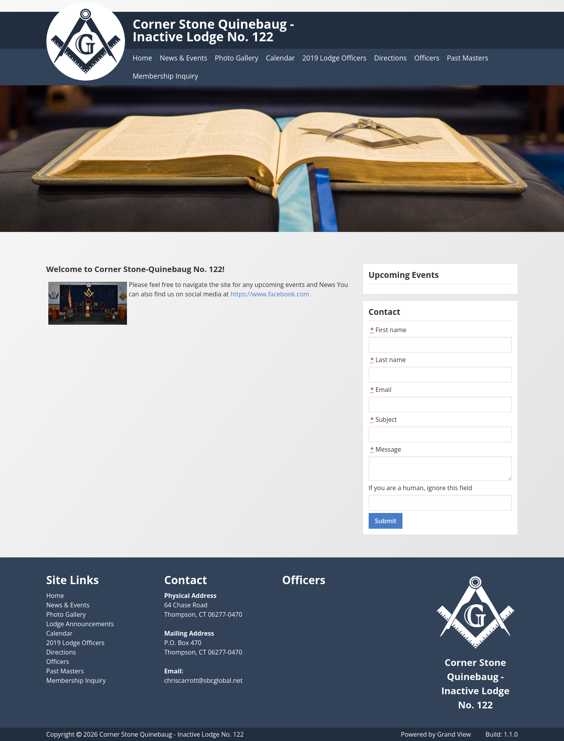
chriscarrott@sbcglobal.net (203, 680)
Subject (383, 419)
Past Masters (467, 58)
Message (385, 449)
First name (388, 329)
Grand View (454, 734)
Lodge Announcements (80, 624)
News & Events (183, 58)
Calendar (280, 58)
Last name (387, 359)
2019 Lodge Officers (334, 58)
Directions (390, 58)
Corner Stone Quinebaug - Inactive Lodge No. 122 (213, 30)
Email (380, 389)
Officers (426, 58)
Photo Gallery (237, 58)
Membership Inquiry (165, 76)
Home (142, 58)
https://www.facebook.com (269, 294)
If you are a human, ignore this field (420, 488)
